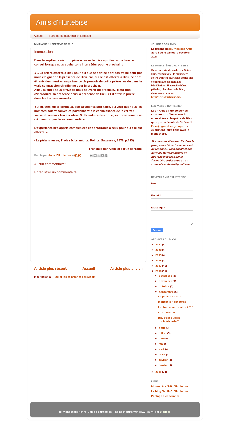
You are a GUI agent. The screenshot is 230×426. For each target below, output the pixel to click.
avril (162, 349)
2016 (158, 271)
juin (161, 338)
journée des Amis (180, 48)
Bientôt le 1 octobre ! (172, 301)
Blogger (165, 411)
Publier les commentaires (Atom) (74, 276)
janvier (164, 365)
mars (162, 354)
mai (161, 343)
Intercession (166, 312)
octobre (164, 286)
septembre (166, 291)
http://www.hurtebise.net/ (166, 96)
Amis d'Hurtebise (62, 22)
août (162, 327)
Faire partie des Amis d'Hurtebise (70, 35)
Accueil (38, 35)
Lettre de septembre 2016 (175, 307)
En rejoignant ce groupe (167, 126)
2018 (158, 260)
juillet (163, 333)
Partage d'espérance (165, 395)
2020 (158, 249)
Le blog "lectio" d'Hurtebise (169, 391)
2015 (158, 371)
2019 (158, 255)
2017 (158, 265)
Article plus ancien (126, 268)
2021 (158, 244)
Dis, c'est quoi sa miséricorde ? (169, 319)
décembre (166, 275)
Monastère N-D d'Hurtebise (169, 386)
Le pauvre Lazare (169, 296)
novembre (166, 280)
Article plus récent (50, 268)
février (164, 359)
